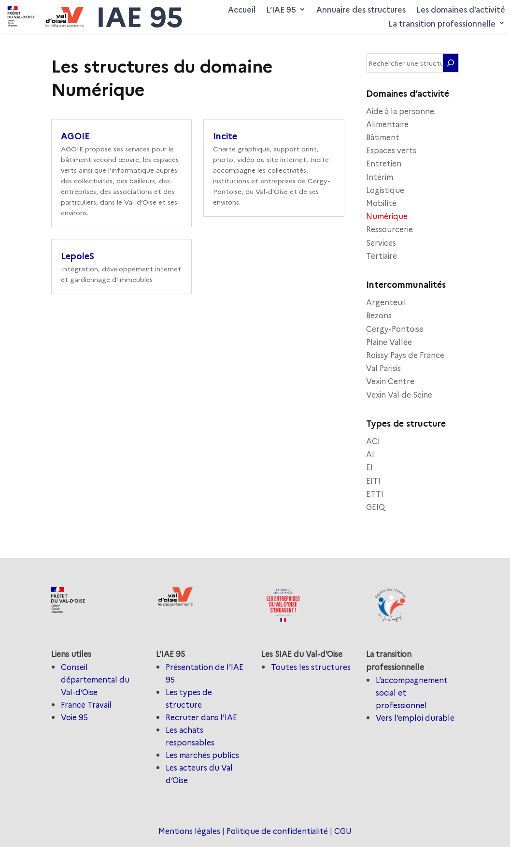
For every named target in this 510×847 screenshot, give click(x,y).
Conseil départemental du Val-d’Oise (95, 679)
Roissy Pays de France (405, 354)
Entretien (383, 163)
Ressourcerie (389, 228)
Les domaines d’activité (460, 9)
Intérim (379, 176)
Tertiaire (381, 255)
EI (369, 466)
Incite (225, 136)
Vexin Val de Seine (399, 394)
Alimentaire (387, 124)
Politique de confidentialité (277, 830)
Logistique (385, 189)
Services (381, 242)
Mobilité (381, 202)
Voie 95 (74, 717)
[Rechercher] (450, 63)
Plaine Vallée (389, 341)
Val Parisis (383, 367)
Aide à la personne (400, 110)
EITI (373, 480)
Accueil (241, 9)
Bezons (379, 315)
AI (370, 453)
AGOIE (76, 136)
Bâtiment (382, 137)
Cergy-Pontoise (395, 328)
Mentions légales (189, 830)
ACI (373, 440)
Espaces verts (391, 150)
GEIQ (375, 506)
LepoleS (77, 256)
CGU (343, 830)
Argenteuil (386, 302)
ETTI (374, 493)
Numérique (387, 215)
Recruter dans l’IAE (201, 717)
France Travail (86, 704)
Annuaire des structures (361, 9)
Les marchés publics (202, 754)
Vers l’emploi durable (415, 717)
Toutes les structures (311, 666)
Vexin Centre (390, 380)
